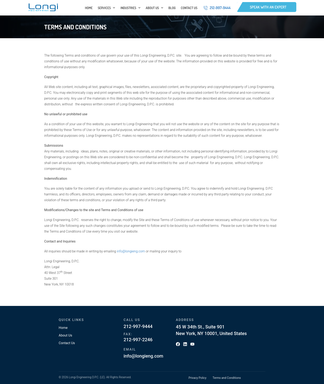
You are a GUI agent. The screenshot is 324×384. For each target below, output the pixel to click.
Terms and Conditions (227, 377)
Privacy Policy (197, 377)
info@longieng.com (131, 251)
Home (89, 8)
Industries (130, 8)
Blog (172, 8)
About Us (154, 8)
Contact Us (189, 8)
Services (106, 8)
